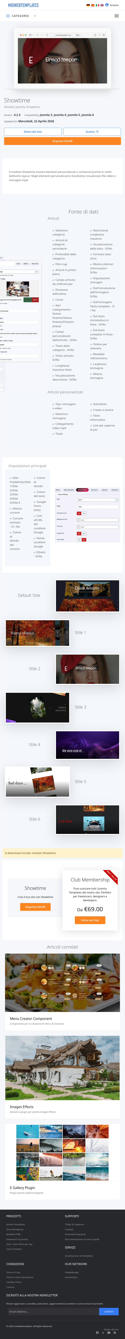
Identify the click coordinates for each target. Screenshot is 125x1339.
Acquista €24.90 (62, 141)
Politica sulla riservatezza (19, 1277)
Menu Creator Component (31, 1018)
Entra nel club (90, 920)
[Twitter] (103, 1332)
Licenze (10, 1287)
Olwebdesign (72, 1272)
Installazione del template (79, 1255)
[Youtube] (108, 1332)
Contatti (69, 1229)
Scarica (92, 131)
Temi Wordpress (14, 1229)
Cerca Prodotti (14, 1249)
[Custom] (115, 1332)
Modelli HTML (13, 1234)
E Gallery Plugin (22, 1187)
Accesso (112, 5)
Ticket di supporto (74, 1224)
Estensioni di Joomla (17, 1239)
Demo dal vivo (33, 131)
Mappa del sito (111, 1329)
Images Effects (22, 1107)
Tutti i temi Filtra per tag (19, 1244)
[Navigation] (117, 16)
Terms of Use (13, 1272)
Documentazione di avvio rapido (82, 1239)
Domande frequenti (75, 1234)
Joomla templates (15, 1224)
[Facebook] (97, 1332)
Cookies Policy (14, 1282)
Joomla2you (71, 1277)
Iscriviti (108, 1311)
